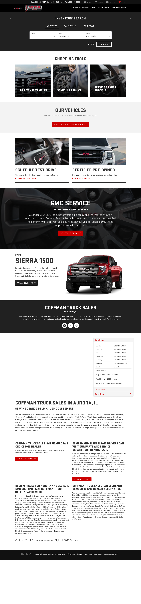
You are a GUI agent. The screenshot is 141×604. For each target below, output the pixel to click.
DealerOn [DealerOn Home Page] (51, 554)
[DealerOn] (27, 554)
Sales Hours (113, 340)
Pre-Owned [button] (85, 7)
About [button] (113, 7)
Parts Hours (113, 394)
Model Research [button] (121, 7)
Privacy (63, 554)
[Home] (73, 8)
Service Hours (113, 389)
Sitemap (57, 554)
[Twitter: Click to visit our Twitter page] (70, 325)
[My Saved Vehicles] (122, 2)
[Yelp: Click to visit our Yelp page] (76, 325)
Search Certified (81, 178)
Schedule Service (70, 233)
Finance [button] (100, 7)
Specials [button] (94, 7)
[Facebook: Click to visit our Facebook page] (64, 325)
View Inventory (26, 282)
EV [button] (80, 7)
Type (33, 33)
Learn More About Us (26, 459)
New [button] (76, 7)
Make (60, 33)
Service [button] (106, 7)
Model (88, 33)
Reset (91, 44)
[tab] (52, 26)
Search (104, 44)
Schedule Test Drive (25, 178)
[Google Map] (70, 364)
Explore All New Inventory (70, 124)
